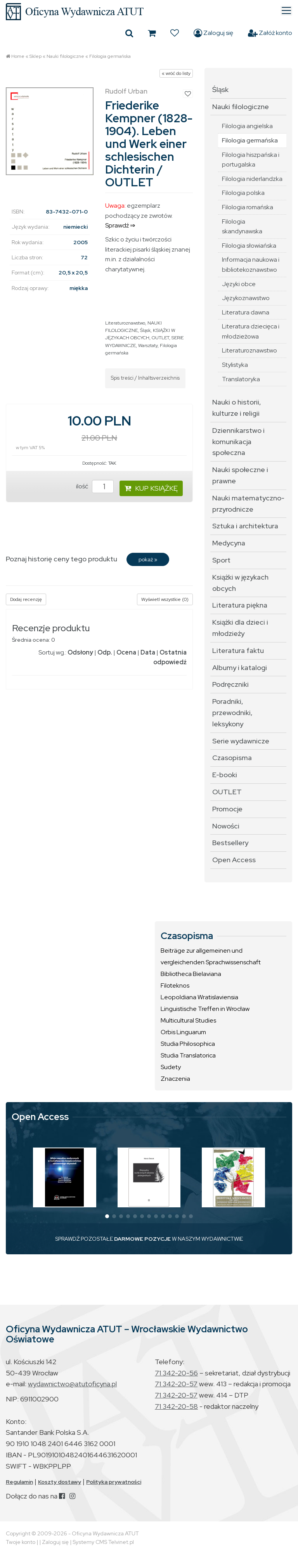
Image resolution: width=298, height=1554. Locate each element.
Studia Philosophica (188, 1044)
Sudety (171, 1067)
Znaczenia (175, 1079)
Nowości (225, 825)
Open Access (234, 859)
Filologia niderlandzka (252, 179)
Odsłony (80, 652)
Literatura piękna (239, 605)
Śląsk (145, 330)
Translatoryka (241, 379)
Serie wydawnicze (240, 740)
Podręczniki (230, 684)
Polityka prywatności (113, 1481)
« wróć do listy (176, 73)
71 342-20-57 (176, 1383)
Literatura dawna (245, 312)
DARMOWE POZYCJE (142, 1238)
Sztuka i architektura (245, 525)
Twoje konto (20, 1541)
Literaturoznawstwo (125, 323)
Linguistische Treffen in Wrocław (205, 1009)
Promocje (227, 808)
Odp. (104, 652)
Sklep (35, 56)
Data (147, 652)
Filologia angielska (247, 126)
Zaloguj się (213, 33)
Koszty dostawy (59, 1481)
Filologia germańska (110, 56)
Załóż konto (270, 33)
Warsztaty (148, 345)
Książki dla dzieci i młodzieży (240, 628)
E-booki (224, 774)
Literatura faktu (238, 650)
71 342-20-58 (176, 1406)
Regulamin (19, 1481)
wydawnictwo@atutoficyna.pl (72, 1383)
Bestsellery (230, 842)
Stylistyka (235, 365)
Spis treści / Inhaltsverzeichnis (145, 378)
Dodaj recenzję (26, 599)
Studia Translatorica (188, 1055)
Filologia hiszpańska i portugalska (250, 160)
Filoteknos (175, 985)
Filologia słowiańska (249, 245)
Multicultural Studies (188, 1020)
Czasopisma (232, 757)
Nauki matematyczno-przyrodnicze (248, 503)
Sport (221, 560)
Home (17, 56)
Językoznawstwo (246, 298)
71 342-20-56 (176, 1372)
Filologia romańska (247, 207)
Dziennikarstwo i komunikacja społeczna (238, 441)
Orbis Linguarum (183, 1032)
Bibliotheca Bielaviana (191, 974)
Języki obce (239, 284)
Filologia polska (243, 193)
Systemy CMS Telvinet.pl (103, 1541)
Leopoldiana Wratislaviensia (199, 997)
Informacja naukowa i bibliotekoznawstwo (250, 264)
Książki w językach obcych (240, 583)
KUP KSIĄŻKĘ (151, 488)
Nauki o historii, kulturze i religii (236, 408)
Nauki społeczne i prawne (240, 475)
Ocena (126, 652)
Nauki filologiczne (65, 56)
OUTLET (160, 338)
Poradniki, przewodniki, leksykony (232, 712)
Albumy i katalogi (239, 667)
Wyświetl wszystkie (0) (165, 599)
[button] (107, 1216)
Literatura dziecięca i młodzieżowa (250, 331)
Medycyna (228, 542)
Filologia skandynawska (242, 226)
